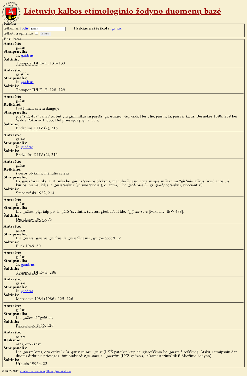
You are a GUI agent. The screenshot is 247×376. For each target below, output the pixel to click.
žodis (24, 28)
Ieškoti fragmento (18, 33)
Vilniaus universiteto (32, 371)
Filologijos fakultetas (58, 371)
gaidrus (27, 55)
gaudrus (28, 265)
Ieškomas (16, 28)
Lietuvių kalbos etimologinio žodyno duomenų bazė (122, 12)
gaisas (116, 28)
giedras (27, 147)
